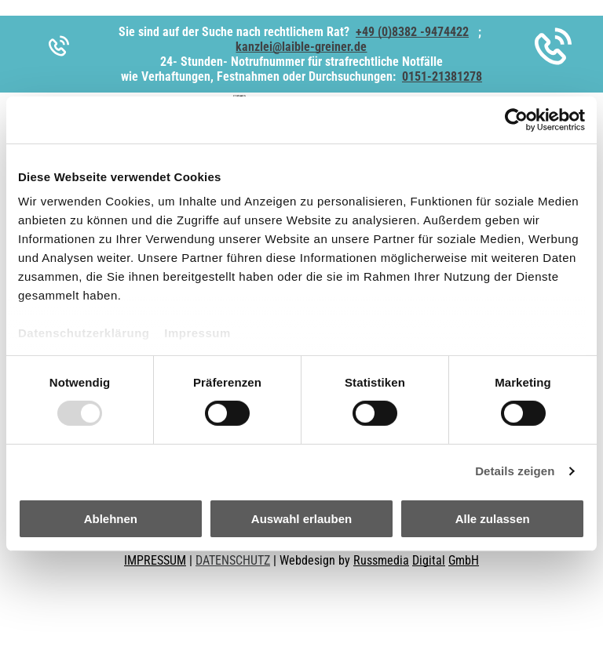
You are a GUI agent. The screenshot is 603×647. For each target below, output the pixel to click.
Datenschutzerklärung (84, 333)
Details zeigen (514, 471)
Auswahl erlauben (301, 518)
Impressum (197, 333)
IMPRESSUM (155, 560)
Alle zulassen (492, 518)
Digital (428, 560)
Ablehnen (110, 518)
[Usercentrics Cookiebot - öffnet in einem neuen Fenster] (516, 119)
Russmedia (381, 560)
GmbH (463, 560)
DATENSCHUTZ (233, 560)
